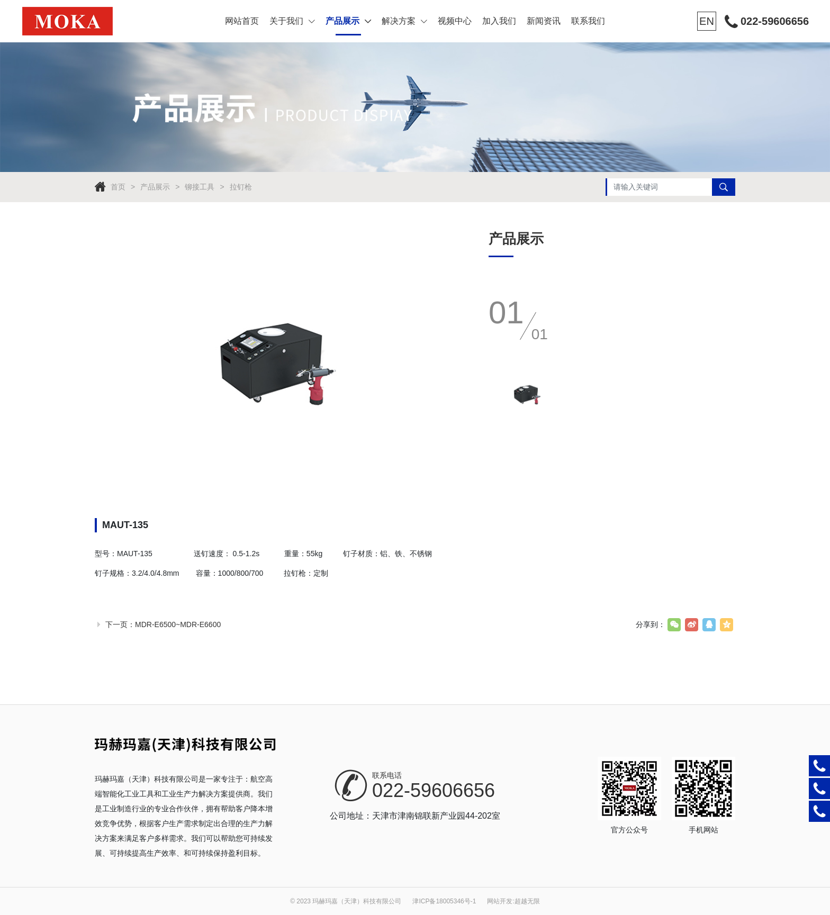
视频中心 (455, 20)
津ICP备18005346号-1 (444, 901)
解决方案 (404, 20)
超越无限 (527, 901)
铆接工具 (199, 187)
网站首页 (242, 20)
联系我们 (588, 20)
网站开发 (499, 901)
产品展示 (348, 20)
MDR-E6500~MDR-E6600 (178, 624)
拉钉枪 (241, 187)
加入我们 (499, 20)
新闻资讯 (544, 20)
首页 (118, 187)
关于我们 (292, 20)
